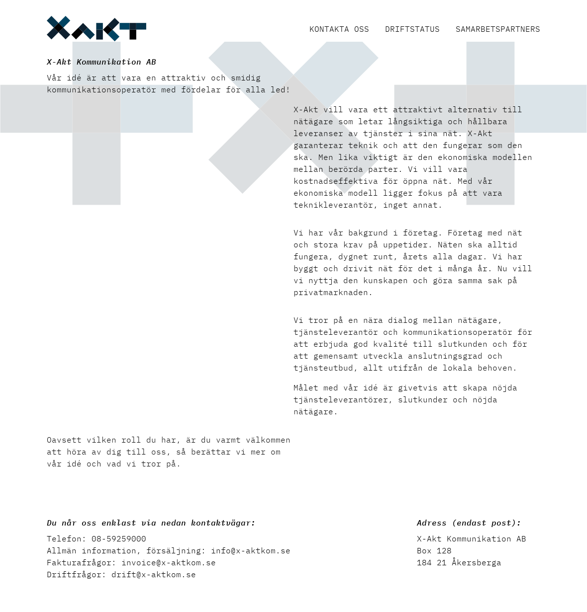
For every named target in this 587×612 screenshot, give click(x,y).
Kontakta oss (339, 29)
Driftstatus (412, 29)
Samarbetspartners (498, 29)
